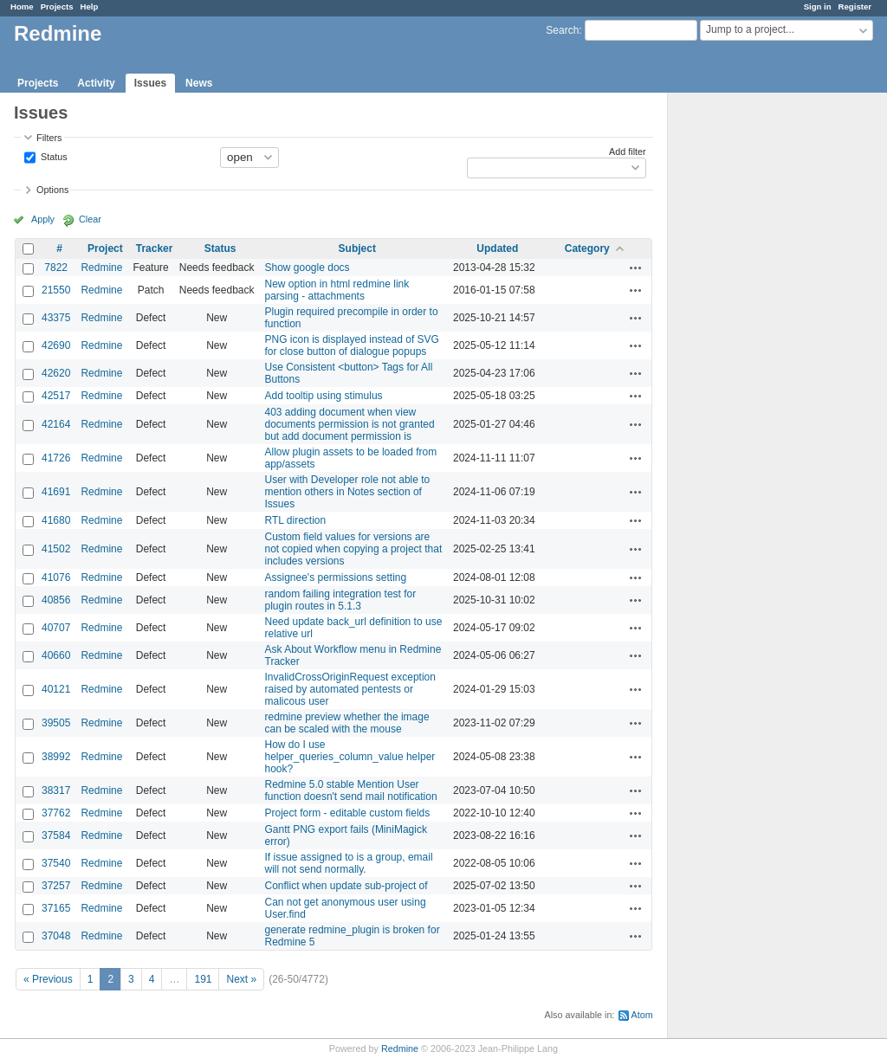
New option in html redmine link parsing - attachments (337, 290)
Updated (497, 248)
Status (53, 156)
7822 (56, 267)
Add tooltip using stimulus (324, 396)
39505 (56, 723)
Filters (49, 137)
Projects (57, 6)
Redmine (101, 267)
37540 (56, 863)
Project (105, 248)
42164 (56, 424)
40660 (56, 655)
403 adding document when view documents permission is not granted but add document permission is (350, 424)
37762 (56, 813)
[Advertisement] (754, 364)
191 (202, 979)
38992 (56, 757)
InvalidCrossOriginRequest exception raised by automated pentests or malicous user (350, 689)
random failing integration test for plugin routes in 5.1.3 (341, 600)
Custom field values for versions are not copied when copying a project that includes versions (354, 549)
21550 (56, 290)
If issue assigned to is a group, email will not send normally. (349, 863)
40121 (56, 689)
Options (52, 189)
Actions (636, 267)
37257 (56, 886)
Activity (95, 83)
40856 (56, 600)
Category (587, 248)
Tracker (154, 248)
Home (22, 6)
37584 (56, 835)
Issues (150, 83)
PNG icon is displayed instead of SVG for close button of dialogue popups (352, 345)
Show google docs (307, 267)
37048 (56, 936)
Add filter (627, 151)
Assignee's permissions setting (336, 577)
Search (562, 30)
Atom (642, 1015)
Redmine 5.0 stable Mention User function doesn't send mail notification (351, 790)
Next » (241, 979)
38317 (56, 790)
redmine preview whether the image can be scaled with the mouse (347, 723)
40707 (56, 628)
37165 (56, 908)
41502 (56, 549)
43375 (56, 318)
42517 (56, 396)
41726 (56, 458)
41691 (56, 492)
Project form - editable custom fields (348, 813)
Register (854, 6)
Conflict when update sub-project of (346, 886)
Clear (90, 219)
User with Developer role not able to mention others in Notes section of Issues (348, 492)
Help (90, 6)
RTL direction (296, 520)
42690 (56, 345)
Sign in (818, 6)
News (198, 83)
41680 (56, 520)
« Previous (48, 979)
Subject (357, 248)
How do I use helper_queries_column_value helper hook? (350, 757)
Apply (43, 219)
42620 (56, 373)
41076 (56, 577)
